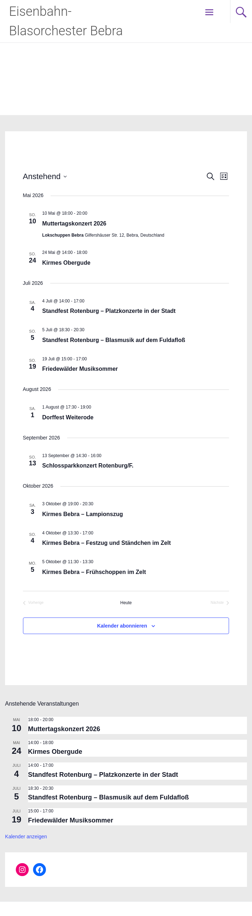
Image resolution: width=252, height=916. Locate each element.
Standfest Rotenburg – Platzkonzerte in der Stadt (109, 311)
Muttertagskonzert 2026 (74, 223)
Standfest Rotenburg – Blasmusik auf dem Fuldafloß (113, 340)
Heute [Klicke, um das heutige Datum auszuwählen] (126, 602)
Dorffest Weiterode (68, 417)
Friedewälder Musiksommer (80, 369)
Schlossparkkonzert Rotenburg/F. (88, 465)
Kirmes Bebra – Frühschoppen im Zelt (94, 572)
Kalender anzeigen (26, 836)
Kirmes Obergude (66, 263)
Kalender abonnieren (122, 626)
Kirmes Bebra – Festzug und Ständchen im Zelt (106, 543)
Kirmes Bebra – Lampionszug (82, 514)
